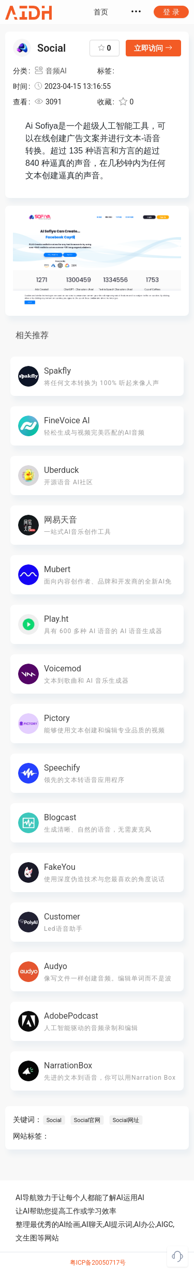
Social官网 (86, 1120)
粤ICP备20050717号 (98, 1262)
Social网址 (126, 1120)
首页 (101, 12)
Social (54, 1120)
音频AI (50, 71)
